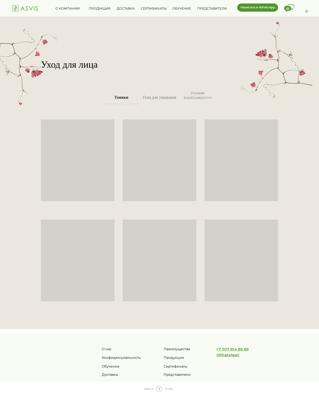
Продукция (174, 358)
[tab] (121, 99)
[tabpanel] (159, 216)
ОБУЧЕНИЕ (181, 8)
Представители (177, 375)
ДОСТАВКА (126, 8)
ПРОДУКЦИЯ (99, 8)
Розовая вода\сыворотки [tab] (198, 95)
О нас (106, 349)
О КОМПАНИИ (67, 8)
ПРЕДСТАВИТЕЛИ (212, 8)
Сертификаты (175, 366)
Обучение (110, 366)
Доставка (110, 375)
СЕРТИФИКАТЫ (154, 8)
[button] (289, 8)
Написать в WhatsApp (257, 7)
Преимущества (177, 349)
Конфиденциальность (121, 358)
